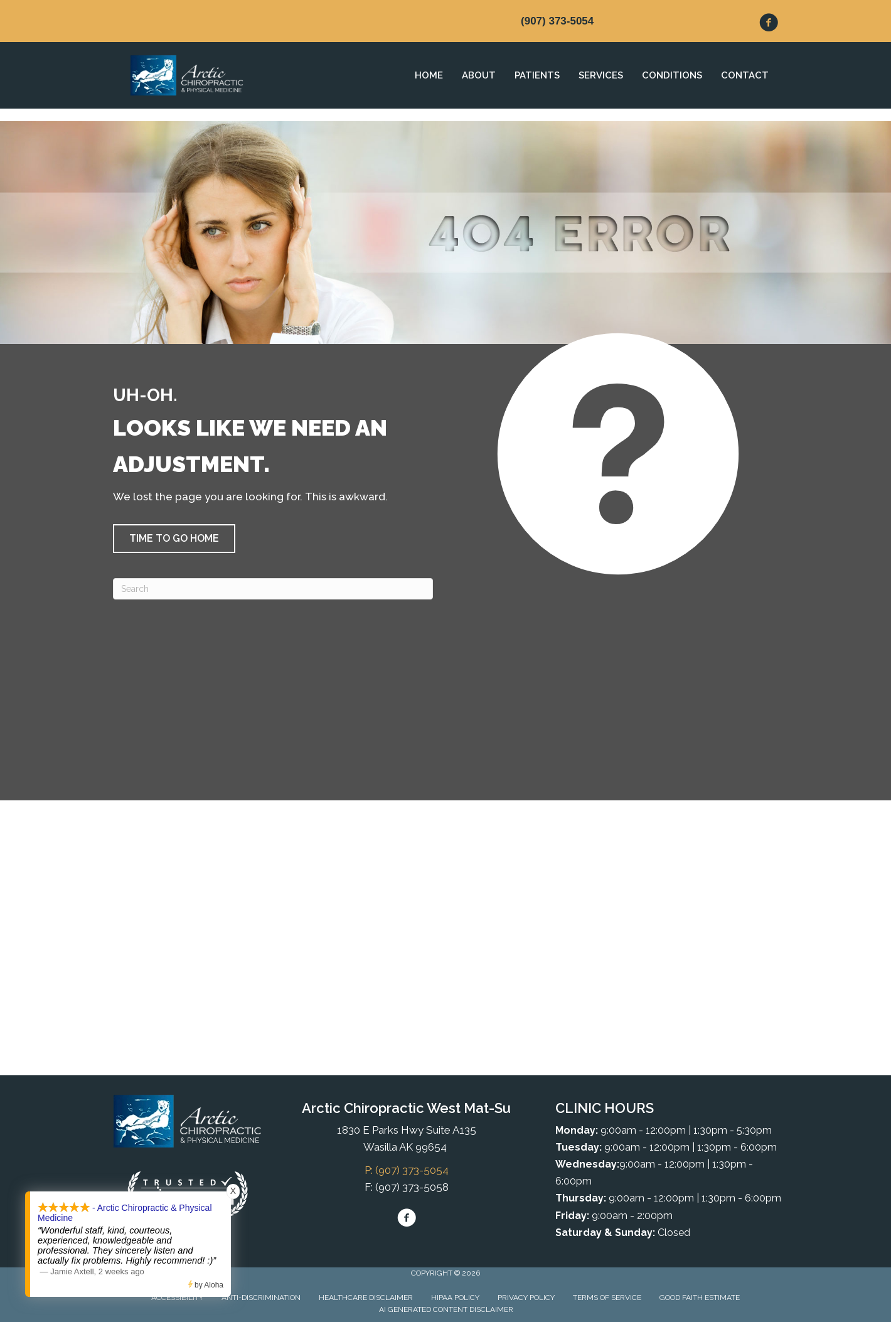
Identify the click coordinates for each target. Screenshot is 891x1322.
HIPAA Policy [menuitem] (455, 1297)
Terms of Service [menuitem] (607, 1297)
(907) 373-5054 (557, 21)
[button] (174, 538)
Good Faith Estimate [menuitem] (699, 1297)
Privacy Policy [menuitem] (526, 1297)
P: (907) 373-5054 (407, 1170)
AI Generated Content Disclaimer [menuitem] (446, 1309)
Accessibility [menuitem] (177, 1297)
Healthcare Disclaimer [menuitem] (366, 1297)
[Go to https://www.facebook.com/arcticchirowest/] (768, 24)
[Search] (273, 588)
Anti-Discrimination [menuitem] (261, 1297)
